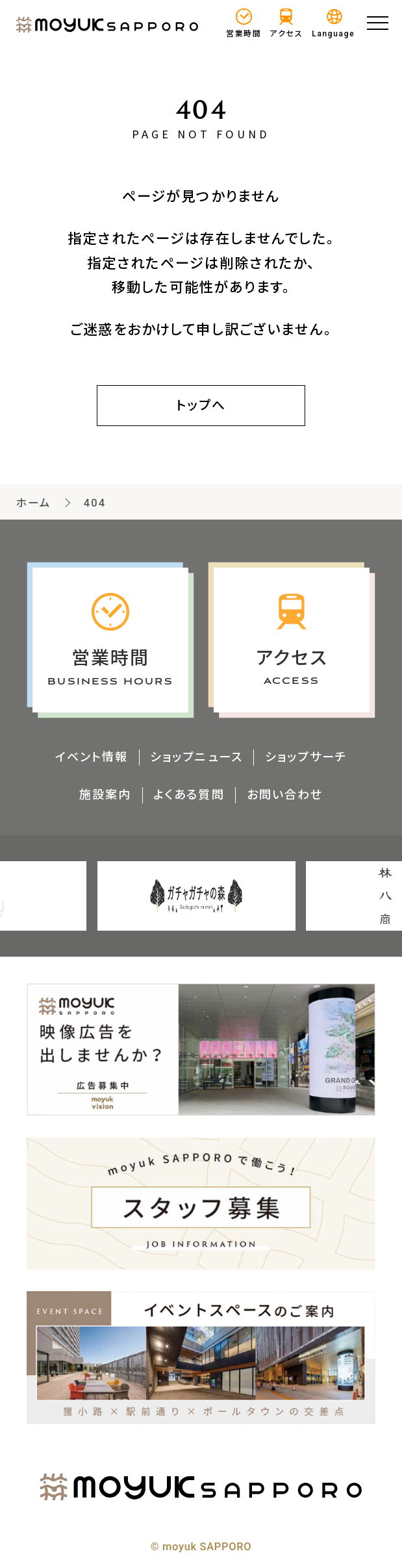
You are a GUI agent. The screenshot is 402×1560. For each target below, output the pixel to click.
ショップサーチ (306, 757)
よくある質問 (189, 794)
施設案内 (105, 794)
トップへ (201, 405)
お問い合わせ (285, 794)
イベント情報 (91, 757)
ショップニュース (196, 757)
